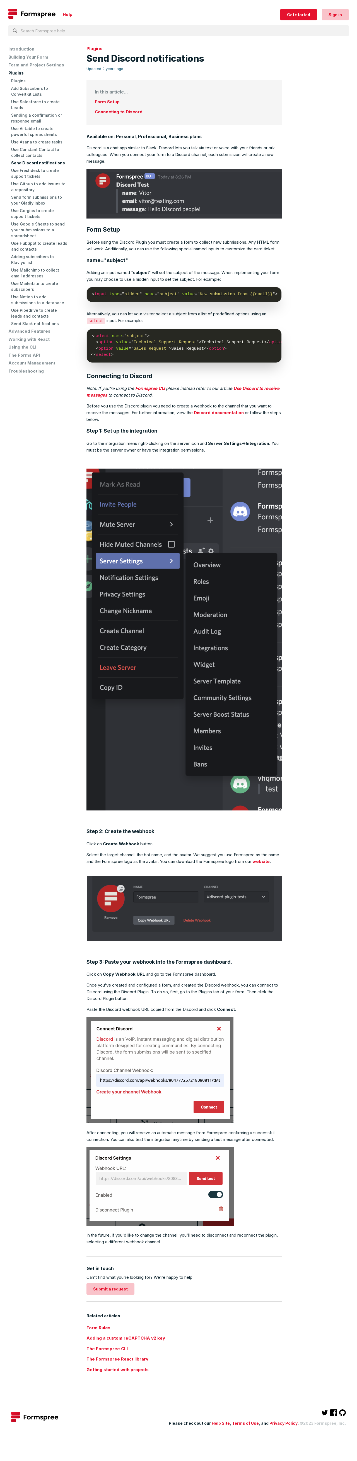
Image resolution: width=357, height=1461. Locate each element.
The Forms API (24, 355)
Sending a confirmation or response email (36, 118)
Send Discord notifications (38, 162)
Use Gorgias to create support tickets (32, 213)
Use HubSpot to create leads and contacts (39, 246)
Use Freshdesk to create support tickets (35, 173)
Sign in (335, 14)
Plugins (16, 73)
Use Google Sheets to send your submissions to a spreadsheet (38, 230)
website (261, 861)
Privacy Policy (283, 1423)
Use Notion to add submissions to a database (37, 299)
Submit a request (110, 1288)
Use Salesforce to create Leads (35, 104)
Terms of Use (245, 1423)
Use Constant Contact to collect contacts (35, 152)
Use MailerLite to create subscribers (34, 286)
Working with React (29, 339)
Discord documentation (219, 412)
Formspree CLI (150, 388)
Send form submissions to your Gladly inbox (36, 200)
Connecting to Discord (119, 111)
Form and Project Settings (36, 65)
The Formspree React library (117, 1358)
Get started (298, 14)
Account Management (31, 363)
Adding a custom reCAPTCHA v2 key (125, 1337)
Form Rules (98, 1327)
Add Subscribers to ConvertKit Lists (29, 91)
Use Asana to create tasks (36, 142)
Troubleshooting (26, 371)
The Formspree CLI (107, 1348)
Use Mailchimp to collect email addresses (35, 273)
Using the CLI (22, 347)
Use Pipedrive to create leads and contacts (34, 313)
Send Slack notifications (35, 323)
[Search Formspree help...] (178, 30)
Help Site (221, 1423)
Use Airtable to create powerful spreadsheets (34, 131)
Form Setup (107, 101)
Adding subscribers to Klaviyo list (32, 259)
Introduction (21, 49)
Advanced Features (29, 331)
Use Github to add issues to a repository (38, 186)
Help (68, 14)
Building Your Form (28, 57)
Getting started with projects (117, 1369)
